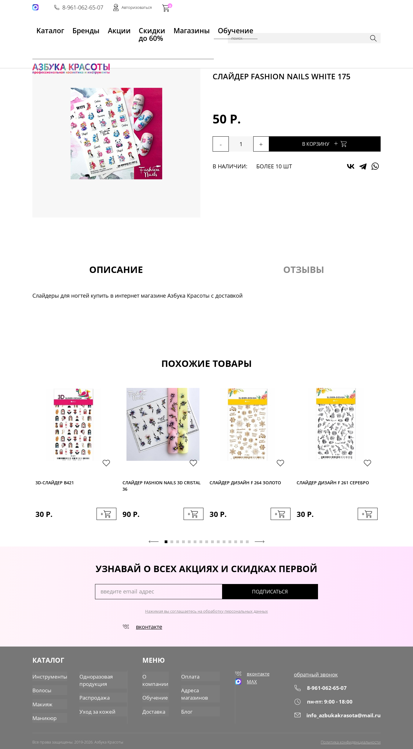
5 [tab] (189, 544)
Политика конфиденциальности (351, 739)
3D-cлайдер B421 (54, 483)
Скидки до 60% (129, 27)
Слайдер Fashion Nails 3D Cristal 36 (161, 487)
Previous (154, 544)
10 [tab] (218, 544)
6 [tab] (195, 544)
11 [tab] (224, 544)
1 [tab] (166, 544)
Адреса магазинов (195, 693)
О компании (155, 680)
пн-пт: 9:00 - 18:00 (325, 704)
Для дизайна (114, 43)
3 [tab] (177, 544)
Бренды (70, 27)
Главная (41, 43)
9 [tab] (212, 544)
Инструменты (48, 676)
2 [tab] (171, 544)
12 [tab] (229, 544)
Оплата (190, 676)
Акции (95, 27)
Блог (187, 709)
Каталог (62, 43)
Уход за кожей (94, 709)
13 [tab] (235, 544)
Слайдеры (143, 43)
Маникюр (85, 43)
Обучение (202, 27)
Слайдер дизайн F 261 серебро (333, 483)
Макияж (41, 702)
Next (260, 544)
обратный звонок (318, 676)
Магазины (168, 27)
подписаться (292, 594)
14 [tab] (241, 544)
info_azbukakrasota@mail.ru (339, 717)
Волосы (41, 689)
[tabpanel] (75, 461)
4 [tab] (183, 544)
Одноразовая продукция (93, 680)
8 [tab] (206, 544)
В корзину (341, 143)
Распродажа (91, 696)
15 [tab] (247, 544)
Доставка (154, 709)
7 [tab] (200, 544)
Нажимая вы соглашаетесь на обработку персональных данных (206, 614)
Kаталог (42, 27)
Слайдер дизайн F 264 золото (245, 483)
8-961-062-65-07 (288, 8)
